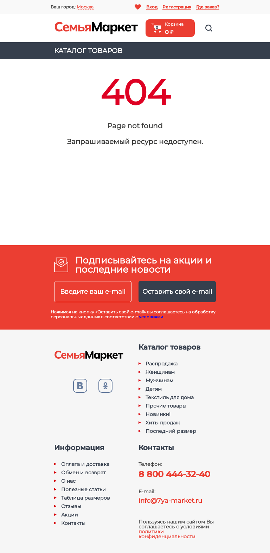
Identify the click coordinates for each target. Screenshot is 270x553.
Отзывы (71, 506)
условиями (151, 316)
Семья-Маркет (96, 28)
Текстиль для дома (170, 397)
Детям (154, 388)
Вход (152, 6)
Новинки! (158, 414)
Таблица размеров (85, 497)
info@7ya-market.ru (170, 501)
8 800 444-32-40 (174, 474)
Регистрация (176, 6)
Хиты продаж (163, 422)
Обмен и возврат (83, 472)
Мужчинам (159, 380)
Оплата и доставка (85, 464)
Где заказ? (207, 6)
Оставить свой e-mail (177, 291)
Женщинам (160, 372)
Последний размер (171, 431)
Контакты (73, 523)
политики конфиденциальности (167, 534)
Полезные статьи (83, 489)
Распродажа (162, 363)
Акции (69, 514)
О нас (68, 481)
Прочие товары (166, 405)
